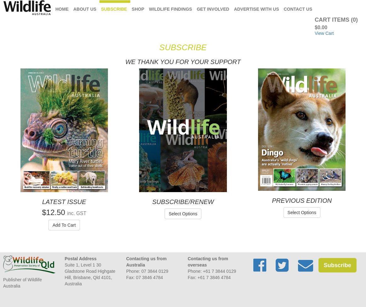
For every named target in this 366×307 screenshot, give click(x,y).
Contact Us (298, 9)
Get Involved (213, 9)
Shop (138, 9)
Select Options (183, 213)
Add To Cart (64, 225)
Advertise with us (256, 9)
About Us (84, 9)
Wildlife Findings (170, 9)
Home (62, 9)
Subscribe (114, 9)
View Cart (324, 33)
